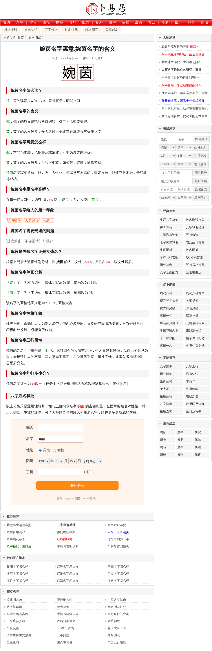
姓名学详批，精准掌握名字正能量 (184, 93)
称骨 (33, 22)
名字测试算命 (169, 242)
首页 (7, 22)
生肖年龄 (192, 389)
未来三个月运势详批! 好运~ (180, 77)
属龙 (180, 439)
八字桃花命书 (16, 539)
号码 (73, 22)
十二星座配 (167, 338)
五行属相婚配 (195, 265)
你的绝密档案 (66, 532)
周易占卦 (166, 293)
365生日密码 (65, 628)
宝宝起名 (51, 30)
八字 (20, 22)
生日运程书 (193, 411)
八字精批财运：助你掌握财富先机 (184, 108)
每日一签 (166, 315)
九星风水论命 (169, 235)
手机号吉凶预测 (68, 546)
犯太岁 (164, 389)
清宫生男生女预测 (19, 635)
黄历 (152, 22)
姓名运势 (71, 30)
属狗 (180, 454)
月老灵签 (192, 308)
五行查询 (192, 235)
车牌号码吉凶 (169, 257)
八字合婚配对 (169, 272)
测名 (47, 22)
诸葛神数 (114, 621)
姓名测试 (10, 30)
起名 (205, 22)
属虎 (198, 432)
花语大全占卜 (117, 628)
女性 (60, 450)
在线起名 (192, 396)
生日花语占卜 (169, 330)
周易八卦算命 (195, 293)
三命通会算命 (16, 621)
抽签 (60, 22)
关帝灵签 (192, 300)
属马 (163, 447)
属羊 (180, 447)
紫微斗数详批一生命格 (180, 62)
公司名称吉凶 (195, 323)
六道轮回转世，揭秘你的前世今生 (184, 116)
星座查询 (13, 642)
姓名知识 (31, 30)
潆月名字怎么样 (17, 580)
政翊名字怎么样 (17, 566)
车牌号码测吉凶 (17, 614)
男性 (46, 450)
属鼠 (163, 432)
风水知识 (192, 374)
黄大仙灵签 (167, 308)
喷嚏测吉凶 (14, 600)
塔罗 (165, 22)
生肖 (139, 22)
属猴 (198, 447)
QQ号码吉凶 (194, 257)
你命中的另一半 (118, 539)
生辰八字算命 (117, 600)
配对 (86, 22)
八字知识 (166, 366)
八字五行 (192, 366)
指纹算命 (166, 265)
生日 (179, 22)
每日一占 (166, 345)
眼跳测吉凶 (64, 600)
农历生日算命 (195, 242)
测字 (113, 22)
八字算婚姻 (14, 607)
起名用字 (91, 30)
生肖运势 (166, 381)
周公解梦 (166, 374)
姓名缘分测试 (169, 323)
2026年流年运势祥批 (179, 46)
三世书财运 (193, 272)
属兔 (163, 439)
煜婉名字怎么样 (68, 573)
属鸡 (163, 454)
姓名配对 (192, 250)
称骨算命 (63, 607)
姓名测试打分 (117, 607)
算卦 (99, 22)
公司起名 (112, 30)
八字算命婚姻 (195, 227)
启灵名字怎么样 (118, 573)
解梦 (192, 22)
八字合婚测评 (16, 532)
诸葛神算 (192, 315)
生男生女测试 (195, 345)
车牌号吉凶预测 (118, 546)
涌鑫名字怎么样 (118, 580)
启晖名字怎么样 (68, 566)
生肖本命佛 (64, 642)
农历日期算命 (66, 621)
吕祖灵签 (13, 628)
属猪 (198, 454)
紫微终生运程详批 (19, 525)
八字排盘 (63, 635)
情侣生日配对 (195, 338)
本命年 (190, 381)
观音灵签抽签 (169, 300)
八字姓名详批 (117, 525)
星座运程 (166, 396)
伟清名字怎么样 (68, 580)
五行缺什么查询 (118, 614)
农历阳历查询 (195, 404)
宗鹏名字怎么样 (118, 566)
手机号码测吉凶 (68, 614)
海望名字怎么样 (17, 573)
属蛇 (198, 439)
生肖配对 (166, 250)
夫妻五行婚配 (117, 642)
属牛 (180, 432)
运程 (126, 22)
